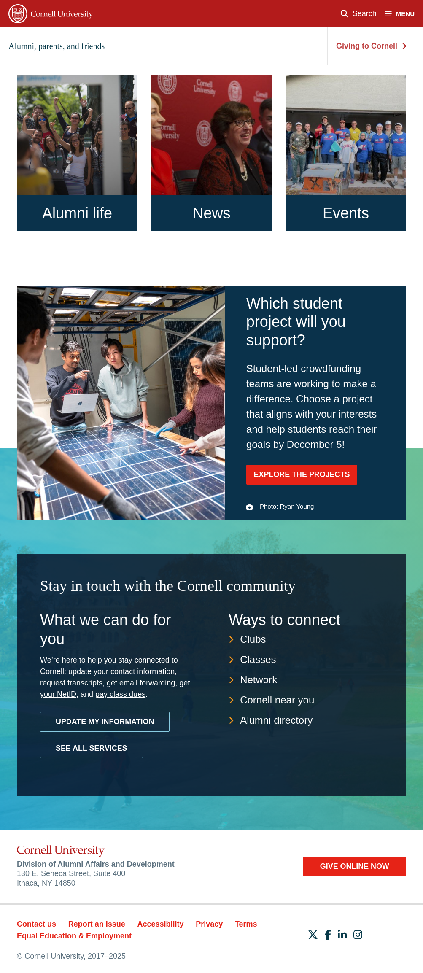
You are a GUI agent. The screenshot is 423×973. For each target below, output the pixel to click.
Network (258, 679)
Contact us (36, 923)
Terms (246, 923)
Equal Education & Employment (74, 935)
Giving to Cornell (371, 46)
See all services (92, 747)
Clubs (253, 638)
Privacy (209, 923)
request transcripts (71, 682)
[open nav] (404, 13)
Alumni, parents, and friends (56, 46)
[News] (211, 153)
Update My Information (105, 721)
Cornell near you (277, 699)
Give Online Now (354, 865)
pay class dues (120, 693)
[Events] (346, 153)
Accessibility (160, 923)
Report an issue (96, 923)
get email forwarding (141, 682)
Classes (258, 658)
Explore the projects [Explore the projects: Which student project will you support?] (302, 474)
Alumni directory (276, 719)
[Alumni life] (77, 153)
